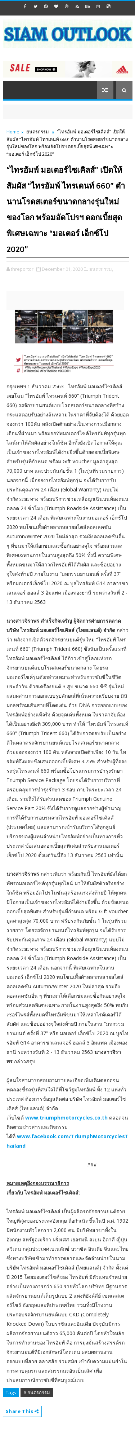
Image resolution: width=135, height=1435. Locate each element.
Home (12, 131)
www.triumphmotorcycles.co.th (66, 1117)
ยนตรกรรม (37, 131)
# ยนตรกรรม (36, 1392)
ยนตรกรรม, (101, 269)
